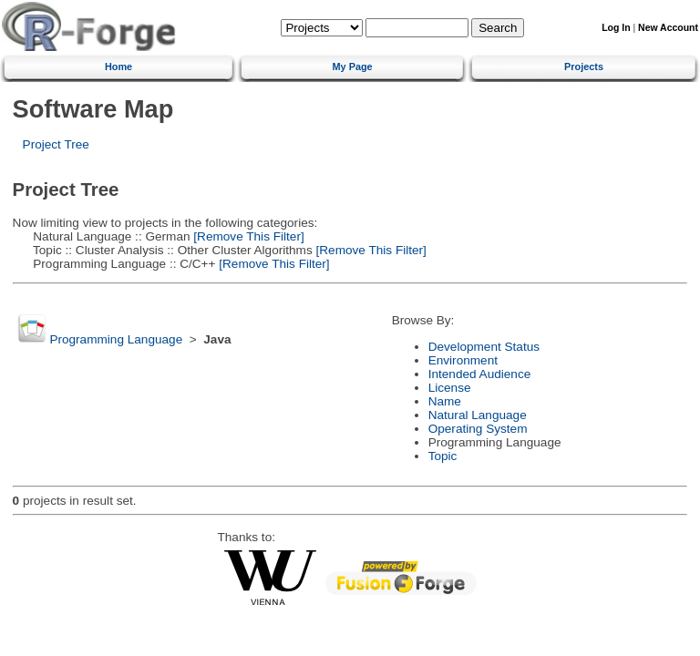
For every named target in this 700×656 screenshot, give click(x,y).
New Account (668, 28)
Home (118, 66)
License (449, 388)
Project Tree (56, 144)
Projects (583, 66)
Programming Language (115, 339)
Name (444, 401)
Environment (463, 360)
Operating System (478, 429)
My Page (353, 66)
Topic (443, 456)
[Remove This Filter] (247, 236)
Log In (616, 28)
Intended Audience (479, 374)
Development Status (484, 347)
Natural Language (477, 415)
